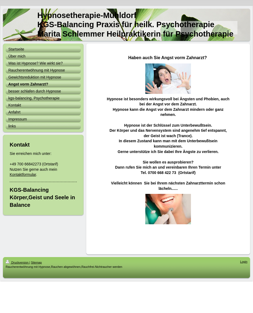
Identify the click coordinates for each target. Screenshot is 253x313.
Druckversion (17, 262)
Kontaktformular (23, 174)
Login (243, 261)
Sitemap (36, 262)
